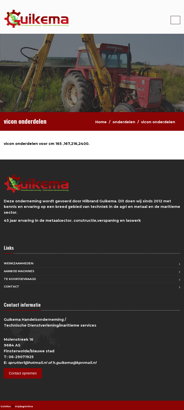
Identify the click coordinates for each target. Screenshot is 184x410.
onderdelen (123, 122)
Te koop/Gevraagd (20, 279)
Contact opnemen (23, 373)
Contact (11, 286)
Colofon (6, 406)
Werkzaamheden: (19, 263)
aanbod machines (19, 271)
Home (101, 122)
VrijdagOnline (24, 406)
